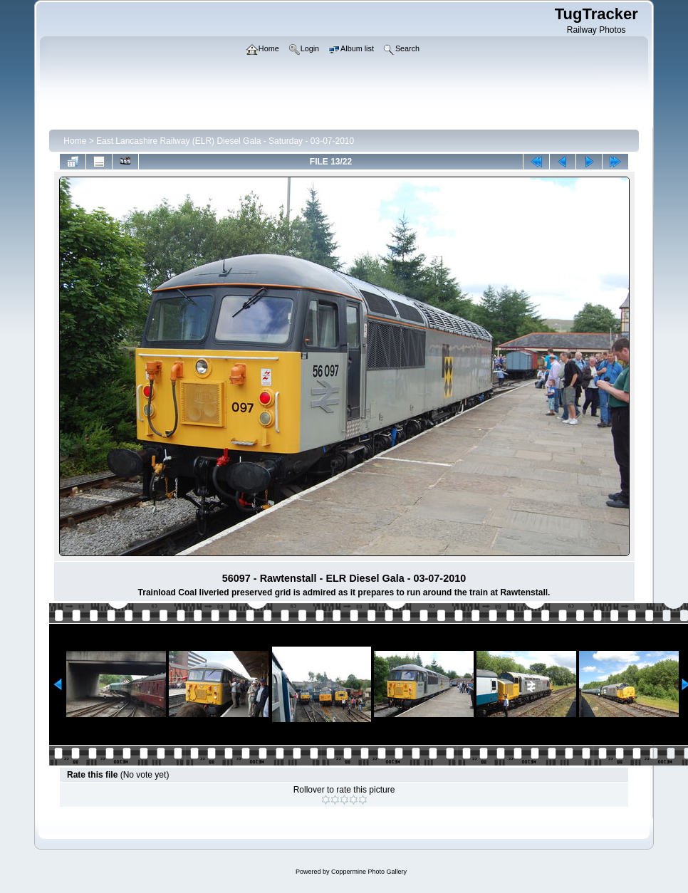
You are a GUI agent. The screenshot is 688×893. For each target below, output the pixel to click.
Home (74, 141)
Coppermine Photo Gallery (369, 871)
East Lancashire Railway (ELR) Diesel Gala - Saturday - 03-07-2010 (225, 141)
